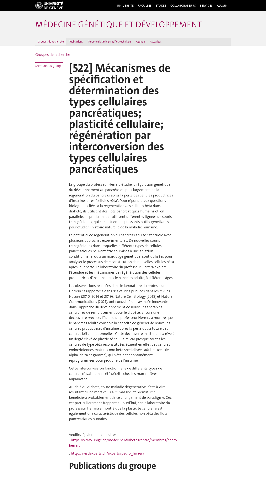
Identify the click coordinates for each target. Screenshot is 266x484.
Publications (76, 41)
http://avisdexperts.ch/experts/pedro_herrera (107, 453)
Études (161, 5)
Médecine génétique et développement (118, 24)
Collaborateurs (183, 5)
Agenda (140, 41)
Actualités (156, 41)
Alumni (223, 5)
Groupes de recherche (51, 41)
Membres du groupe (48, 66)
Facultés (144, 5)
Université (125, 5)
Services (206, 5)
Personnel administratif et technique (109, 41)
